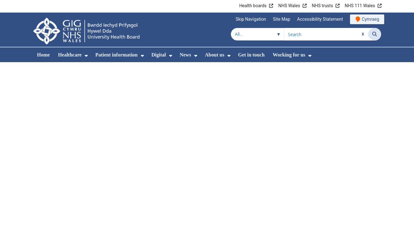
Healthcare (70, 54)
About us (214, 54)
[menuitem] (86, 55)
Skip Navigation (251, 19)
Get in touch (251, 54)
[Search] (374, 34)
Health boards (253, 5)
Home (43, 54)
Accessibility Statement (320, 19)
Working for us (289, 54)
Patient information (116, 54)
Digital (158, 54)
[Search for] (326, 34)
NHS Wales (289, 5)
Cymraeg (370, 19)
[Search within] (257, 34)
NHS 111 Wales (360, 5)
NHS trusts (322, 5)
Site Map (281, 19)
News (185, 54)
